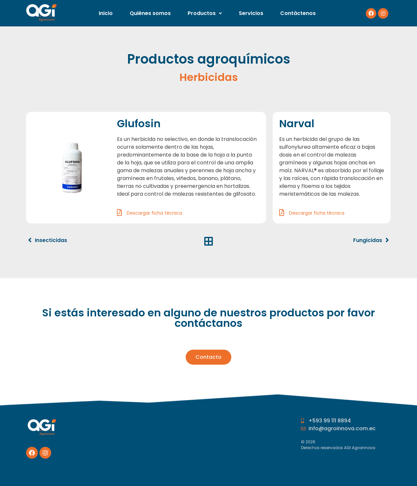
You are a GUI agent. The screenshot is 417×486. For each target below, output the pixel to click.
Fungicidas (367, 240)
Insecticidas (51, 240)
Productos (205, 13)
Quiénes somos (150, 13)
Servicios (251, 13)
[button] (208, 357)
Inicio (106, 13)
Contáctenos (298, 13)
